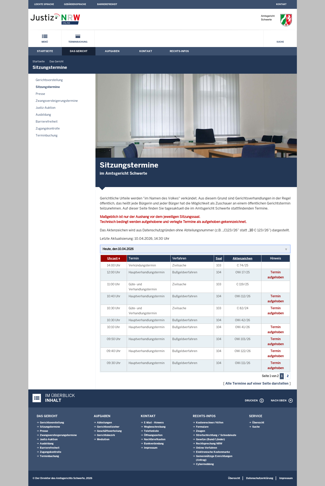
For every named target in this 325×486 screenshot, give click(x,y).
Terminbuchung (77, 42)
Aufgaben (112, 51)
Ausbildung (43, 115)
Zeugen (200, 431)
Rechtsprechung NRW (209, 443)
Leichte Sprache (44, 4)
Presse (40, 94)
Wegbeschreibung (155, 426)
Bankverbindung (154, 443)
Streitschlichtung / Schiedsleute (216, 435)
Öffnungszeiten (153, 435)
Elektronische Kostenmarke (213, 452)
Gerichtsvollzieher (108, 426)
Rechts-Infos (179, 51)
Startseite (45, 51)
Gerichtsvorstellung (49, 80)
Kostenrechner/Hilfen (209, 422)
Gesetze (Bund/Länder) (210, 439)
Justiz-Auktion (45, 108)
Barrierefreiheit (107, 4)
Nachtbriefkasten (154, 439)
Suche (280, 42)
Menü (45, 42)
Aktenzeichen (242, 258)
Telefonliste (151, 431)
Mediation (103, 439)
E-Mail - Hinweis (154, 422)
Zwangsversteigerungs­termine (57, 101)
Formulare (202, 426)
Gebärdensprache (75, 4)
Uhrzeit (112, 258)
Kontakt (281, 4)
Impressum (150, 447)
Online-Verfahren (206, 447)
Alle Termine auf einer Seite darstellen (256, 383)
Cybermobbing (205, 464)
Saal (219, 258)
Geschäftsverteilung (109, 431)
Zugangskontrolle (48, 128)
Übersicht (258, 422)
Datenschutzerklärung (259, 478)
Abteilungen (104, 422)
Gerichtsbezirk (106, 435)
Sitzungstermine (48, 87)
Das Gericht (78, 51)
